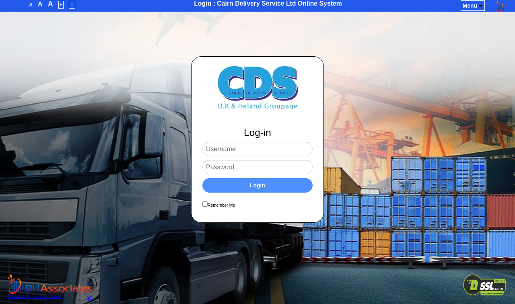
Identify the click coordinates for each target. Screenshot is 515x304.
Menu (473, 5)
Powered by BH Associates (50, 294)
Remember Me (221, 205)
